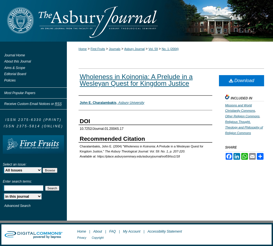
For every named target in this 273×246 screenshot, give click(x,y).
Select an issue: (14, 164)
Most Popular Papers (19, 93)
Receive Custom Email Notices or (33, 104)
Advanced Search (17, 206)
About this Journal (17, 61)
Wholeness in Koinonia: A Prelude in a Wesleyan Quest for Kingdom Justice (136, 80)
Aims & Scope (14, 68)
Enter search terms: (17, 181)
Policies (10, 80)
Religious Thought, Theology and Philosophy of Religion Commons (244, 127)
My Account (131, 231)
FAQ (112, 231)
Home (83, 49)
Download (241, 80)
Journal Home (14, 55)
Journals (115, 49)
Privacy (81, 237)
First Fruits (98, 49)
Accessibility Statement (165, 231)
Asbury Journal (134, 49)
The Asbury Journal (154, 21)
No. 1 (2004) (170, 49)
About (97, 231)
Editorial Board (15, 74)
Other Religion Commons (242, 116)
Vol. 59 (153, 49)
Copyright (98, 237)
